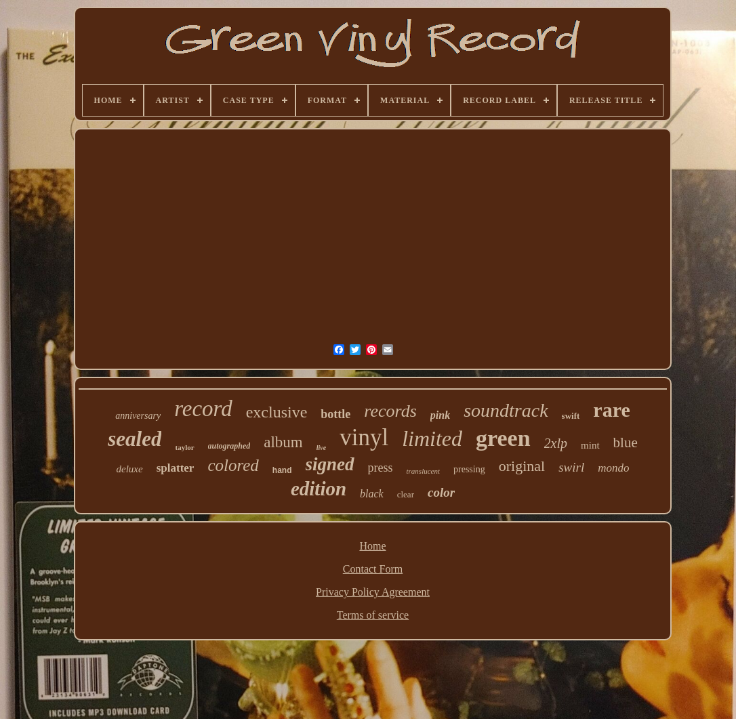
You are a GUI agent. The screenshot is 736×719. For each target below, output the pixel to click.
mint (590, 445)
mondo (613, 467)
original (522, 465)
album (283, 442)
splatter (176, 467)
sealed (134, 439)
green (503, 438)
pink (440, 415)
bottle (335, 414)
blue (625, 442)
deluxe (130, 469)
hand (282, 470)
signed (330, 464)
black (372, 493)
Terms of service (373, 615)
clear (405, 494)
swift (571, 416)
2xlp (555, 443)
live (321, 447)
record (203, 408)
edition (318, 488)
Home (372, 546)
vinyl (364, 437)
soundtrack (506, 410)
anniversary (138, 416)
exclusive (277, 412)
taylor (184, 447)
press (380, 467)
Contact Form (373, 569)
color (441, 492)
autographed (229, 446)
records (390, 411)
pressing (469, 469)
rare (611, 409)
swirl (571, 467)
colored (232, 465)
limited (432, 438)
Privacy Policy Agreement (373, 592)
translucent (424, 471)
